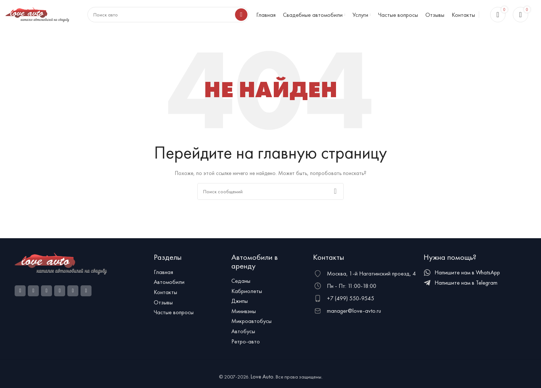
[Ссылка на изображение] (61, 266)
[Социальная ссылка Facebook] (20, 294)
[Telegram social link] (86, 294)
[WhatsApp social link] (59, 294)
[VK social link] (72, 294)
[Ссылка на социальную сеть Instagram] (33, 294)
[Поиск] (270, 194)
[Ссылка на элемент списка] (189, 275)
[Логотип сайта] (37, 15)
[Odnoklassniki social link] (46, 294)
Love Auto (262, 380)
